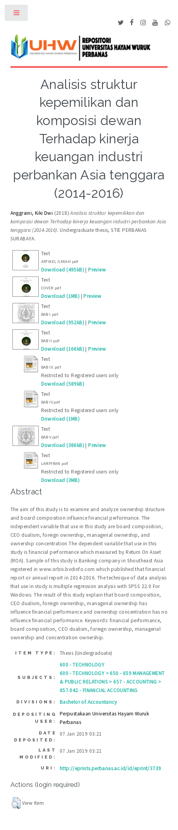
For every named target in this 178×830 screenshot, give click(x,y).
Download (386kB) (62, 445)
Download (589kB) (62, 384)
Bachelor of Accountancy (88, 702)
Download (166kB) (62, 349)
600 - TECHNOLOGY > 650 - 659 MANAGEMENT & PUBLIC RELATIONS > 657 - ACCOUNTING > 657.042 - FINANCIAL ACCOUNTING (112, 682)
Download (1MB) (60, 296)
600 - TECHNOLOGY (82, 664)
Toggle (17, 14)
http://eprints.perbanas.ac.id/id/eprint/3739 (110, 768)
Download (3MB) (60, 480)
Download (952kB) (62, 322)
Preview (97, 269)
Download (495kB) (62, 269)
